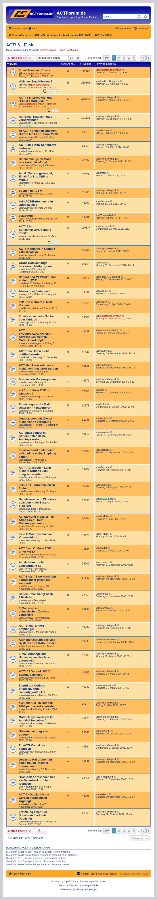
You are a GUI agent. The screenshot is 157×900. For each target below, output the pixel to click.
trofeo (26, 165)
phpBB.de (93, 885)
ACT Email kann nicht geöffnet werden (34, 352)
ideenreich (29, 236)
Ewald (26, 357)
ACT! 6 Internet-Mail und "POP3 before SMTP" (35, 99)
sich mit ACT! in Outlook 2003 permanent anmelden (37, 704)
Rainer (27, 308)
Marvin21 (28, 617)
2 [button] (119, 58)
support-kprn (30, 322)
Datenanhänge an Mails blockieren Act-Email (35, 160)
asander (27, 424)
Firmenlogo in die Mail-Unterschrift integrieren (35, 406)
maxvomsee (29, 508)
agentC (27, 294)
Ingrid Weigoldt (30, 50)
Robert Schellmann (68, 50)
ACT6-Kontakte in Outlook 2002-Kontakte (37, 250)
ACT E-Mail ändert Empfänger (31, 627)
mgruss (27, 600)
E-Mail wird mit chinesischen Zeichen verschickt (34, 611)
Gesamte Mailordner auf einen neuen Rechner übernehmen (35, 763)
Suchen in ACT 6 (30, 190)
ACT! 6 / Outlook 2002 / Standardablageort (35, 673)
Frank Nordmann (32, 554)
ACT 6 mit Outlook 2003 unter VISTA (35, 550)
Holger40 (28, 737)
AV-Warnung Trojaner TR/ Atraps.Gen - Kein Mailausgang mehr (36, 520)
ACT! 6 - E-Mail (21, 44)
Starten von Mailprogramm (37, 379)
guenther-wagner (32, 343)
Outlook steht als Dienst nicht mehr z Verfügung (35, 420)
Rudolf (103, 548)
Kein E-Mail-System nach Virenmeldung (36, 535)
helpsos (27, 151)
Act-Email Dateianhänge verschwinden (35, 118)
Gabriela (28, 137)
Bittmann (28, 586)
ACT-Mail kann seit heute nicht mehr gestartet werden (38, 367)
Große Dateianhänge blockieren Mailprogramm (36, 264)
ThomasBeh (29, 218)
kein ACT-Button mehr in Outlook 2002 (36, 203)
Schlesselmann (48, 50)
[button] (106, 58)
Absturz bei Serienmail (34, 291)
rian (25, 396)
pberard (27, 709)
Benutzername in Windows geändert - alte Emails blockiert (37, 502)
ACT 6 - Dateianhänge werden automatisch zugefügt (34, 798)
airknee (27, 804)
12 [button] (142, 58)
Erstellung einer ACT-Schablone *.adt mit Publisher (33, 815)
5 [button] (134, 58)
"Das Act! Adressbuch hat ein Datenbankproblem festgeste (37, 780)
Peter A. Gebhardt (33, 283)
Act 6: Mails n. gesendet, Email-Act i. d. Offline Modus (36, 176)
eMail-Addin (27, 215)
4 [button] (129, 58)
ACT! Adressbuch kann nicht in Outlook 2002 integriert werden (35, 471)
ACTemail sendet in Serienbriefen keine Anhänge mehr (32, 436)
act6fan (27, 123)
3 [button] (124, 58)
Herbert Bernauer (109, 81)
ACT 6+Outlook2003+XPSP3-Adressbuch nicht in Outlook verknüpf (35, 335)
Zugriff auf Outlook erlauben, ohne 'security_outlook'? (32, 689)
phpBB (67, 881)
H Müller (104, 516)
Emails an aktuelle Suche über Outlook (36, 318)
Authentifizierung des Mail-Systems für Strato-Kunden (38, 641)
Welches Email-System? (35, 81)
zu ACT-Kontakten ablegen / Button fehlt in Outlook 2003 (38, 132)
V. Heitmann (30, 786)
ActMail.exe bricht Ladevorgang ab (31, 564)
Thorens (27, 568)
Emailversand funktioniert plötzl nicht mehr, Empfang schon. (37, 453)
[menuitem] (32, 28)
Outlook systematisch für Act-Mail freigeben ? (36, 718)
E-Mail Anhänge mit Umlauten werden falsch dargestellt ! (35, 657)
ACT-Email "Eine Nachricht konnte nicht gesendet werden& (37, 580)
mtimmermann (108, 639)
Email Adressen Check (34, 70)
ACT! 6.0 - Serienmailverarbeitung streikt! (35, 230)
